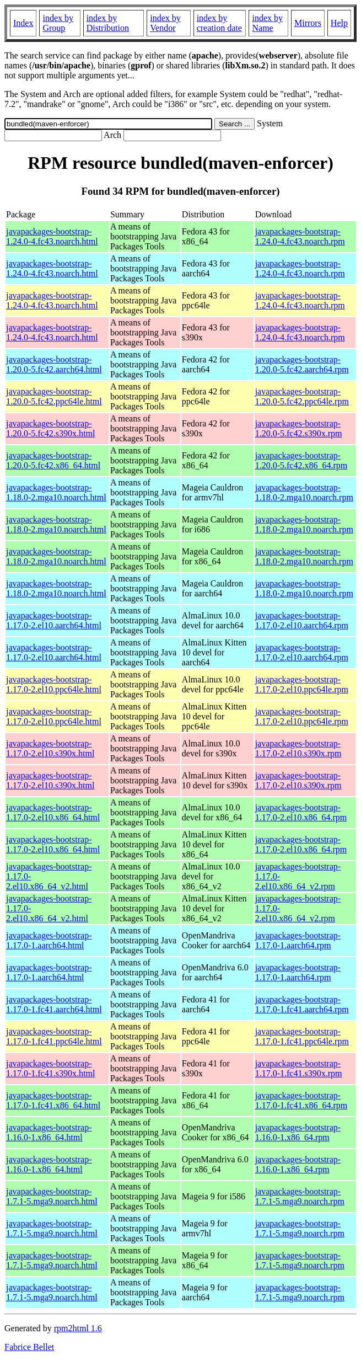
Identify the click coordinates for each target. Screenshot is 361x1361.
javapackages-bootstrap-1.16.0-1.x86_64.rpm (298, 1132)
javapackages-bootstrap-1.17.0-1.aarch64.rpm (298, 940)
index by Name (267, 23)
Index (23, 23)
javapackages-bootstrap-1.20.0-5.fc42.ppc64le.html (54, 396)
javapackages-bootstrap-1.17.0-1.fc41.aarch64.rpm (302, 1004)
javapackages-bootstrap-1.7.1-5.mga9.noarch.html (52, 1196)
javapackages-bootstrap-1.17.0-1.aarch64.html (48, 940)
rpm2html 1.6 (78, 1328)
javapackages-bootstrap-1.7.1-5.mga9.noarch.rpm (299, 1196)
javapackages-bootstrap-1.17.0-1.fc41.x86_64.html (53, 1100)
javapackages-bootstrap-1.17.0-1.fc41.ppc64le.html (54, 1036)
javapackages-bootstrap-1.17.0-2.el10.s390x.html (50, 748)
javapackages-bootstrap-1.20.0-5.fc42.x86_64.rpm (301, 460)
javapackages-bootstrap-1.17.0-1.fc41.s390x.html (50, 1068)
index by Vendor (165, 23)
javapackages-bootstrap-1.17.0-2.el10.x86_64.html (53, 812)
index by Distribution (108, 23)
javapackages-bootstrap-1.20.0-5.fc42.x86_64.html (53, 460)
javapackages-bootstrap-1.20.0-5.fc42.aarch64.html (54, 364)
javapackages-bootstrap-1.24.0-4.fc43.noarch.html (52, 236)
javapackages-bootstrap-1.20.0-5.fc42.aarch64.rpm (302, 364)
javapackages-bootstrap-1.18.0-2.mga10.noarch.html (56, 492)
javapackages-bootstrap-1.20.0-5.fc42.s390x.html (50, 428)
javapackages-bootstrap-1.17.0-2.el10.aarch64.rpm (301, 620)
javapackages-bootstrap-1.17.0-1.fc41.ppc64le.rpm (302, 1036)
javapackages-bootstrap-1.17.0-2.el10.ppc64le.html (53, 684)
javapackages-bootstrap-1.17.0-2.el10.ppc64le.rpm (301, 684)
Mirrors (307, 23)
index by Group (57, 23)
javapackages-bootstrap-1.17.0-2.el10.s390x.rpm (298, 748)
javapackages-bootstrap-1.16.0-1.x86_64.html (48, 1132)
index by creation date (219, 23)
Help (339, 23)
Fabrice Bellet (29, 1347)
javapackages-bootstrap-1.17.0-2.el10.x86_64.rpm (301, 812)
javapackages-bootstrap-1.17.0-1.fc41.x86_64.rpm (301, 1100)
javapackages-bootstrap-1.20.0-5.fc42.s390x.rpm (298, 428)
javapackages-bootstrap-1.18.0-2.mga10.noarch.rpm (304, 492)
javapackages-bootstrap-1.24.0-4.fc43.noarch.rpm (300, 236)
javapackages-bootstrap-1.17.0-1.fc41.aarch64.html (54, 1004)
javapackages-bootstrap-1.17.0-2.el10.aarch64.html (53, 620)
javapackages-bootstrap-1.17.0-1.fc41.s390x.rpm (298, 1068)
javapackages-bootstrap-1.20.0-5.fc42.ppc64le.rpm (302, 396)
